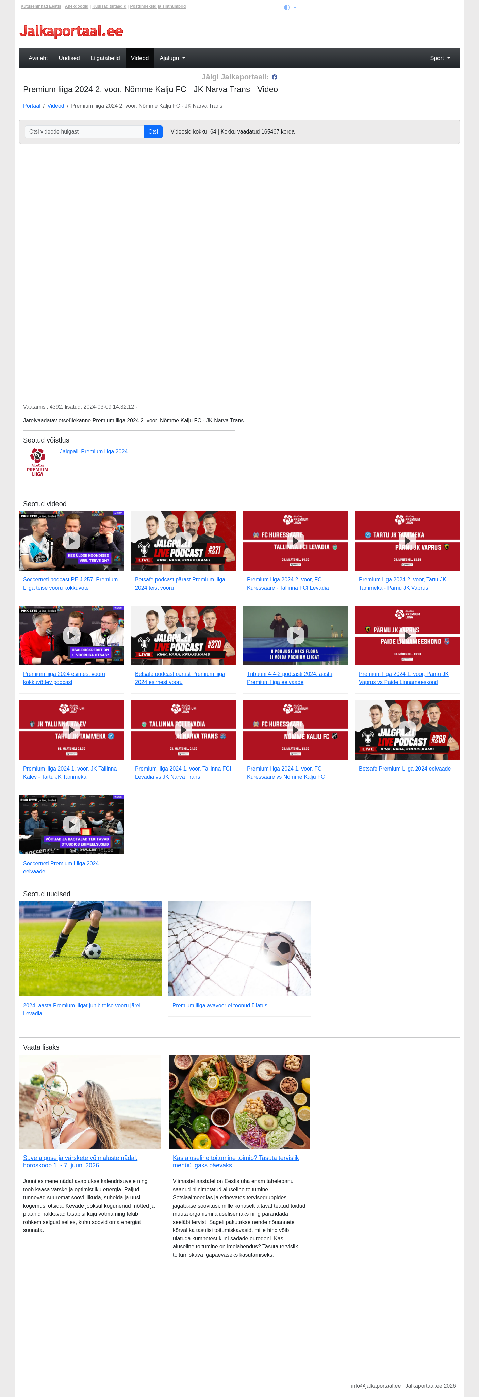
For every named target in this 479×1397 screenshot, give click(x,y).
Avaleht (38, 58)
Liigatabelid (105, 58)
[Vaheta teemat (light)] (290, 7)
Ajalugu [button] (170, 58)
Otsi (153, 132)
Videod (140, 58)
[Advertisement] (295, 31)
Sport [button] (437, 58)
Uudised (69, 58)
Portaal (31, 106)
